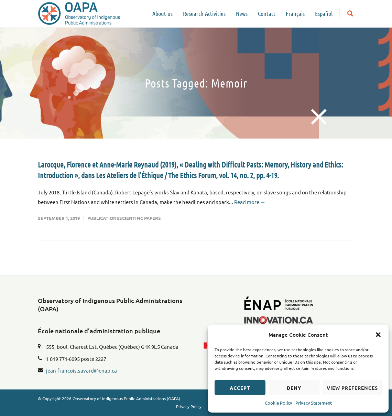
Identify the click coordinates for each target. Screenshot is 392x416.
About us (162, 13)
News (242, 13)
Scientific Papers (140, 218)
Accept (240, 388)
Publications (103, 218)
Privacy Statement (313, 403)
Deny (294, 388)
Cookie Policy (278, 403)
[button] (378, 334)
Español (324, 13)
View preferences (352, 388)
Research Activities (204, 13)
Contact (266, 13)
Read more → (249, 202)
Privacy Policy (189, 406)
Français (295, 13)
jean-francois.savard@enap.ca (81, 370)
